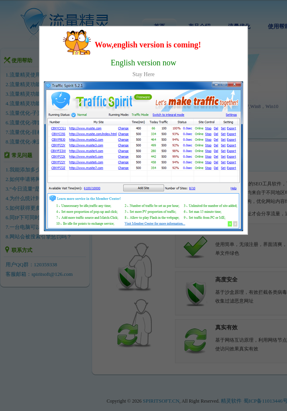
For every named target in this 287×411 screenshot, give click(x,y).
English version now (143, 62)
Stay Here (143, 74)
